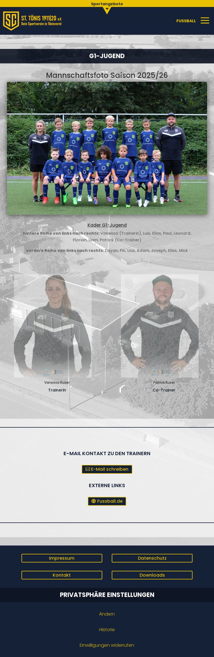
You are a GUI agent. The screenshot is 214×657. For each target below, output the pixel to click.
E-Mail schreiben (109, 469)
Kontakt (62, 575)
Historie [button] (107, 629)
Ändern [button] (107, 614)
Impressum (61, 558)
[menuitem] (107, 6)
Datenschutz (152, 558)
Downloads (152, 575)
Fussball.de (110, 501)
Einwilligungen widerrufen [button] (107, 645)
